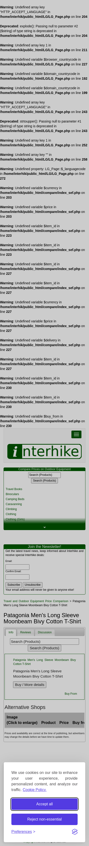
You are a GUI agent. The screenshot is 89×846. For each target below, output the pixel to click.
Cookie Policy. (35, 790)
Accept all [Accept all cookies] (44, 804)
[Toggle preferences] (23, 832)
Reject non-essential (44, 819)
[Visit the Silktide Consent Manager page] (75, 832)
